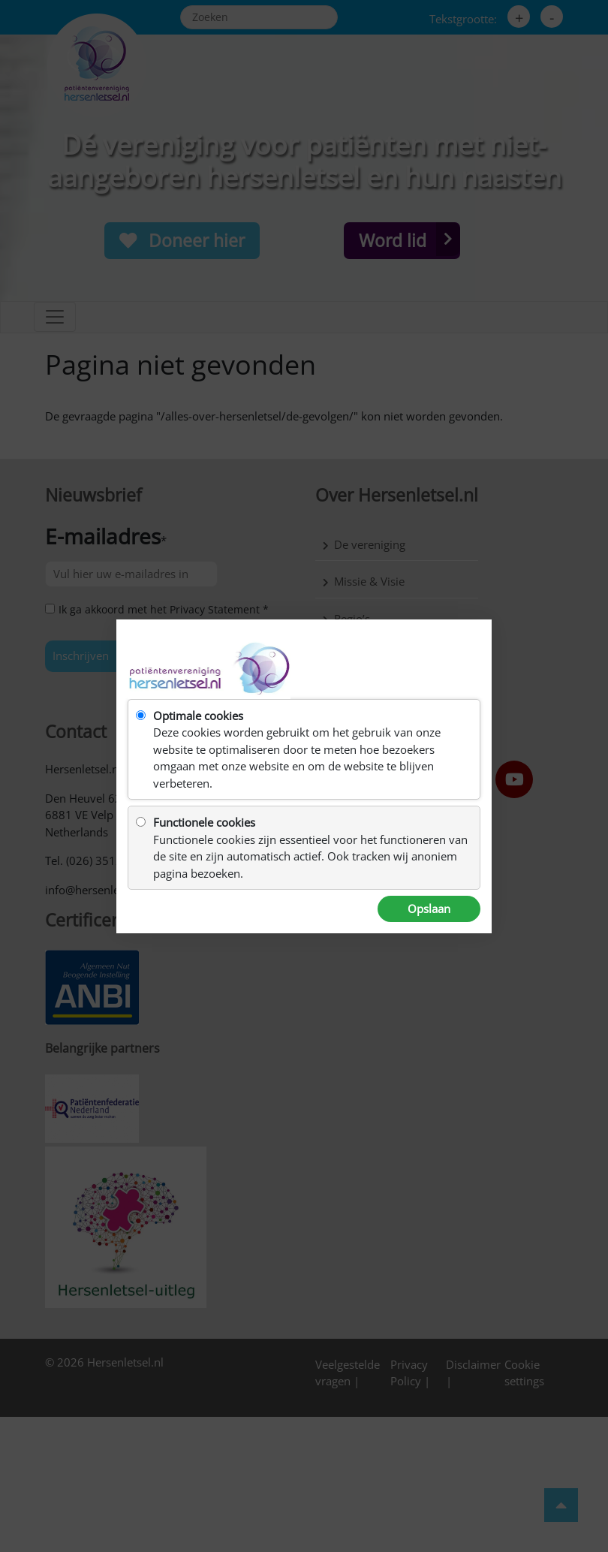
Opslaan (429, 908)
